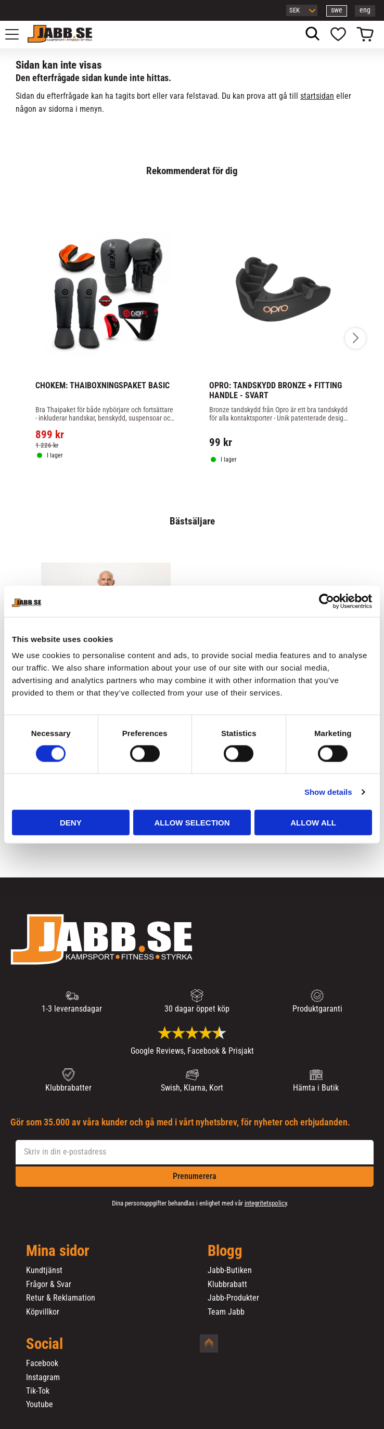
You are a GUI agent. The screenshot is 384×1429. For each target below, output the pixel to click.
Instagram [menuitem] (43, 1377)
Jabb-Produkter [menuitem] (233, 1298)
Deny (71, 822)
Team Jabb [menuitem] (226, 1312)
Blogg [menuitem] (225, 1251)
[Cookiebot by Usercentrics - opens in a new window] (326, 601)
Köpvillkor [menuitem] (42, 1312)
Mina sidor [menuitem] (57, 1251)
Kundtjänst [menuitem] (44, 1270)
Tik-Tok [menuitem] (37, 1391)
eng (365, 10)
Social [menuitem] (44, 1344)
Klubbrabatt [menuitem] (227, 1284)
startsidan (317, 96)
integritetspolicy (266, 1203)
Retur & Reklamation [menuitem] (60, 1298)
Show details (328, 791)
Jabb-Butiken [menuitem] (230, 1270)
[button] (17, 34)
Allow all (313, 822)
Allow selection (191, 822)
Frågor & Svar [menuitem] (48, 1284)
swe (336, 10)
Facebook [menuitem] (42, 1363)
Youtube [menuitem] (39, 1404)
